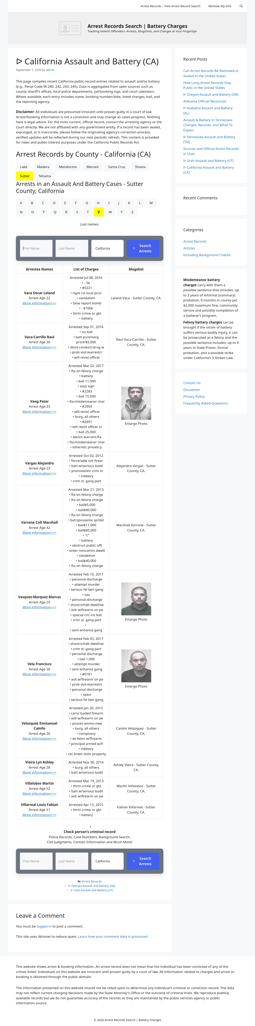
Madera (43, 166)
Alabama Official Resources (205, 101)
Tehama (44, 176)
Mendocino (68, 166)
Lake (23, 166)
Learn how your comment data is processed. (113, 936)
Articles (189, 248)
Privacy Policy (194, 396)
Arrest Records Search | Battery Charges (137, 26)
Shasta (140, 166)
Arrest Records (92, 881)
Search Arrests (142, 248)
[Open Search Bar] (241, 6)
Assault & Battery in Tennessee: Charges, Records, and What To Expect (208, 125)
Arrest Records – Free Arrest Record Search (170, 6)
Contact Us (192, 383)
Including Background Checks (206, 255)
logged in (44, 926)
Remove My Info (219, 6)
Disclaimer (191, 389)
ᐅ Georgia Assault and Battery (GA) (91, 886)
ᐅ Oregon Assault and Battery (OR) (210, 94)
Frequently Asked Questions (205, 403)
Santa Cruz (116, 166)
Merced (92, 166)
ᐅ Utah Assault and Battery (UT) (92, 890)
